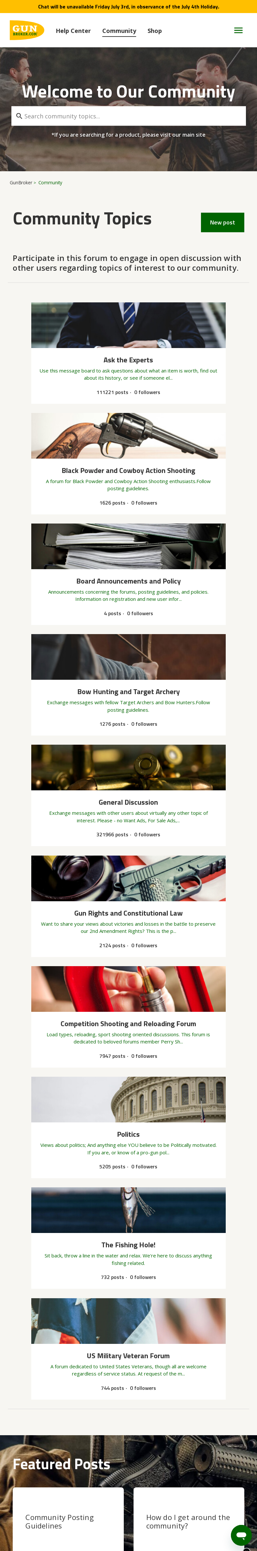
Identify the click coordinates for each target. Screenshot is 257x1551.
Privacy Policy (149, 1520)
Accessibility (187, 1520)
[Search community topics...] (128, 116)
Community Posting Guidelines (59, 1110)
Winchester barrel (31, 1274)
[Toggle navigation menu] (235, 30)
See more (24, 1409)
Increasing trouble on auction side (48, 1312)
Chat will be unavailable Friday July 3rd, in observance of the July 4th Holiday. (128, 6)
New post (222, 222)
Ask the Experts (31, 1342)
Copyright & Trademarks (49, 1520)
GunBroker (21, 182)
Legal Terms (222, 1520)
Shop (155, 31)
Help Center (73, 31)
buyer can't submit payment (42, 1350)
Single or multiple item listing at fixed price (57, 1388)
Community (119, 31)
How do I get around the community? (188, 1110)
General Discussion (34, 1228)
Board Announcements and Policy (52, 1381)
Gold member (27, 1236)
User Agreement (106, 1520)
